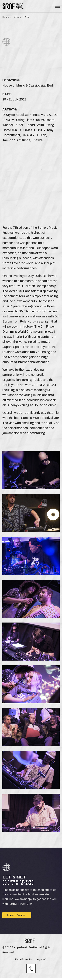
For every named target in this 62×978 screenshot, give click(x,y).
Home (5, 17)
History (17, 17)
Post (28, 17)
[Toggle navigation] (57, 6)
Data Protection (24, 959)
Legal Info (41, 959)
